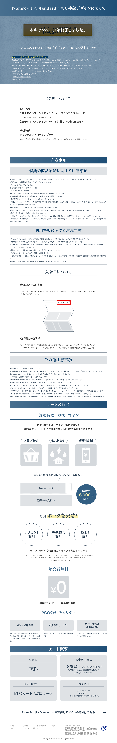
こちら (79, 68)
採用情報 (25, 726)
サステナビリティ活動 (29, 728)
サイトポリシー (14, 728)
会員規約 (53, 726)
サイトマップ (40, 728)
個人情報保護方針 (41, 726)
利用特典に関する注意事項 (22, 77)
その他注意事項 (18, 79)
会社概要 (12, 726)
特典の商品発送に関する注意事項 (24, 74)
